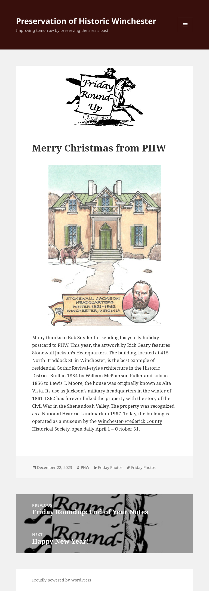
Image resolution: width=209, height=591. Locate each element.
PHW (85, 467)
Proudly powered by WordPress (61, 580)
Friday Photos (110, 467)
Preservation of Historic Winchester (86, 21)
